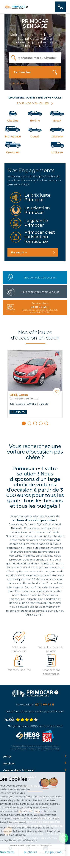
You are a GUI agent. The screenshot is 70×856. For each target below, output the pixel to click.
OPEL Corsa (19, 395)
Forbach (29, 524)
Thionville (17, 528)
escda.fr (56, 749)
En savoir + (19, 252)
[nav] (63, 851)
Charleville (51, 524)
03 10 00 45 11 (35, 614)
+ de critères (17, 83)
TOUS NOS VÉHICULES (35, 103)
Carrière (35, 802)
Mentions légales (46, 829)
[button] (24, 423)
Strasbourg (16, 524)
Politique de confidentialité (26, 833)
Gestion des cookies (43, 837)
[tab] (35, 756)
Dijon (40, 524)
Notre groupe (35, 797)
